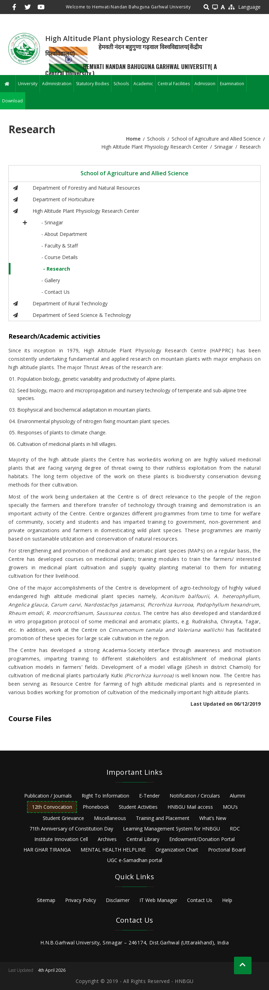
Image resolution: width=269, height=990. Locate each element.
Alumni (237, 795)
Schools (121, 84)
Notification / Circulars (195, 795)
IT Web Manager (158, 900)
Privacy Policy (80, 900)
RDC (235, 828)
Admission (204, 84)
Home (133, 138)
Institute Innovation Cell (61, 839)
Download (12, 101)
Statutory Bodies (92, 84)
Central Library (142, 839)
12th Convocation (52, 806)
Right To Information (105, 795)
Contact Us (199, 900)
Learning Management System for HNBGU (171, 828)
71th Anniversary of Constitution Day (71, 828)
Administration (56, 84)
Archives (107, 839)
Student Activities (138, 806)
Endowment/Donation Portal (202, 839)
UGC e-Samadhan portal (134, 860)
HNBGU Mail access (190, 806)
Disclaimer (118, 900)
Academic (143, 84)
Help (227, 900)
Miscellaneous (110, 818)
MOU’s (230, 806)
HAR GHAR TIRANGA (47, 849)
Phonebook (96, 806)
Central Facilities (174, 84)
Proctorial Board (227, 849)
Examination (232, 84)
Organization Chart (177, 849)
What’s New (212, 818)
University (27, 84)
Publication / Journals (48, 795)
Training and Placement (162, 818)
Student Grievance (63, 818)
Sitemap (46, 900)
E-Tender (149, 795)
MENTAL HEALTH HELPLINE (113, 849)
